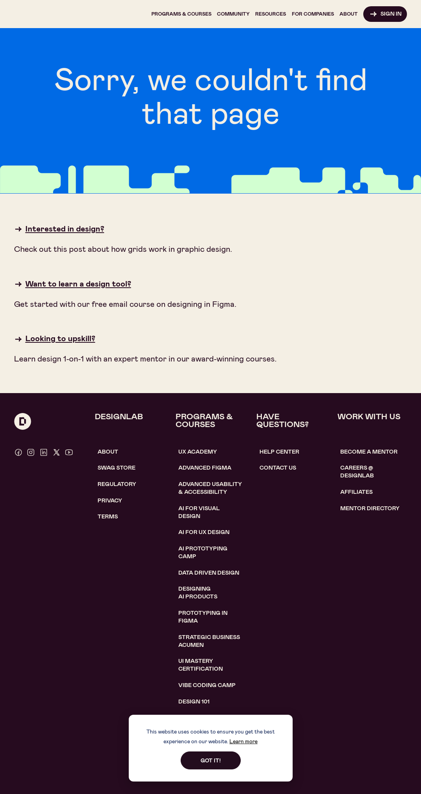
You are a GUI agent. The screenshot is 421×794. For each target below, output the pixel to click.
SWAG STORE (116, 468)
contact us (277, 468)
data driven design (208, 573)
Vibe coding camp (207, 685)
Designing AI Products (197, 592)
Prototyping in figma (202, 617)
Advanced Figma (204, 468)
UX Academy (197, 452)
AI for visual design (199, 512)
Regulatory (117, 484)
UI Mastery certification (200, 665)
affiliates (356, 492)
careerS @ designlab (357, 471)
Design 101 (194, 701)
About (108, 452)
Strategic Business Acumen (209, 641)
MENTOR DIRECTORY (370, 508)
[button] (181, 14)
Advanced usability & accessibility (210, 488)
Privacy (110, 500)
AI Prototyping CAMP (202, 552)
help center (279, 452)
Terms (108, 516)
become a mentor (369, 452)
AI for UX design (203, 532)
